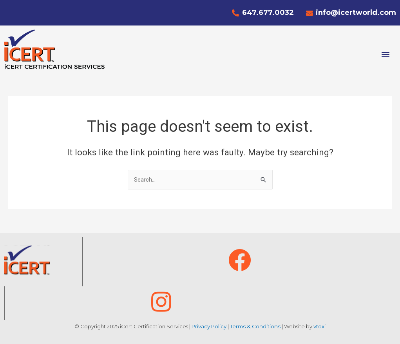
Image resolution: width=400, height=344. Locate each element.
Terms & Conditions (255, 326)
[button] (385, 53)
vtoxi (319, 326)
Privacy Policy (210, 326)
